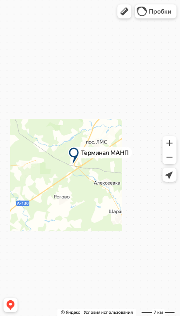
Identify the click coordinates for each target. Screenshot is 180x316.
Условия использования (108, 312)
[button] (124, 11)
